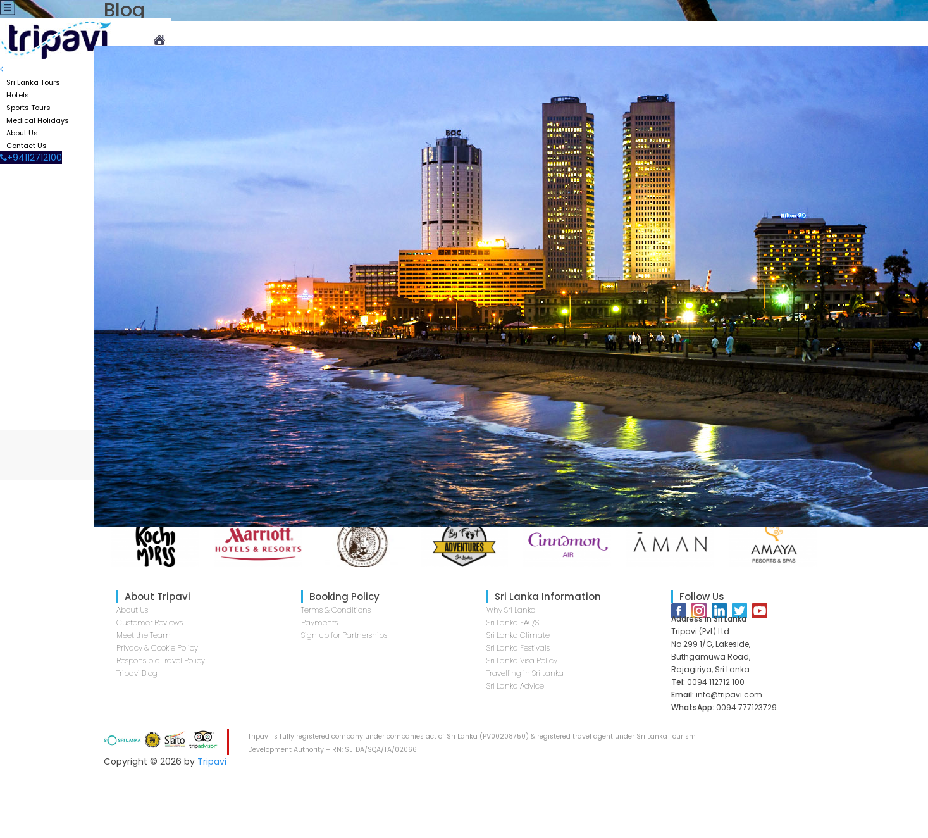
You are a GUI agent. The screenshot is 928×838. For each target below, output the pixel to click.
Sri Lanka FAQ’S (512, 622)
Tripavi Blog (137, 673)
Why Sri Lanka (511, 609)
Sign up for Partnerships (344, 635)
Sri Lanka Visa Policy (521, 660)
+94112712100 (31, 157)
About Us (132, 609)
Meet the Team (143, 635)
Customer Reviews (149, 622)
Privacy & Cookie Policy (157, 647)
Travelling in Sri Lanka (525, 673)
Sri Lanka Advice (515, 685)
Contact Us (26, 146)
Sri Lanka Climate (518, 635)
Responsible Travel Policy (160, 660)
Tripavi (211, 761)
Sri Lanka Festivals (518, 647)
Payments (319, 622)
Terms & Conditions (336, 609)
